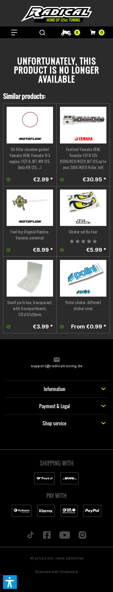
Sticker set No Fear (83, 231)
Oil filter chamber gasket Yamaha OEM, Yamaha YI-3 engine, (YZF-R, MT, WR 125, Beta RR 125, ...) (29, 158)
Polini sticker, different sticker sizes (83, 305)
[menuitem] (14, 32)
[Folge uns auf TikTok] (30, 535)
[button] (10, 582)
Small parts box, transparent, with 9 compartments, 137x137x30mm (29, 308)
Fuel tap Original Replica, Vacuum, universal (30, 234)
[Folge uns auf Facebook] (47, 535)
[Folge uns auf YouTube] (64, 535)
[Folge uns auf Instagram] (83, 535)
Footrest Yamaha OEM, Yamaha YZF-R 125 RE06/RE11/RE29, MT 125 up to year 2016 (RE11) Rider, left (83, 158)
